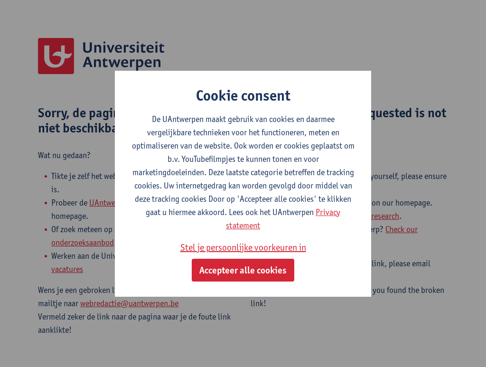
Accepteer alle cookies (243, 270)
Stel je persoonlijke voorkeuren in (243, 247)
